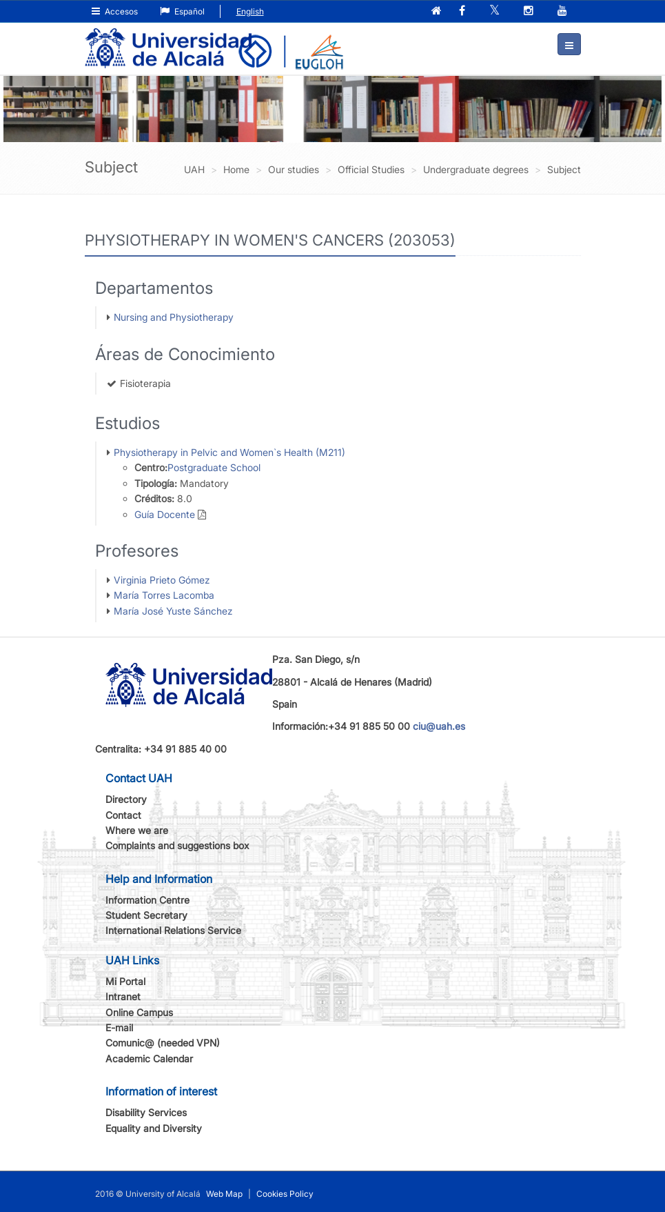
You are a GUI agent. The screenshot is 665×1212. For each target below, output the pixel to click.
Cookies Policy (285, 1194)
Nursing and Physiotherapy (174, 317)
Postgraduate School (213, 467)
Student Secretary (146, 915)
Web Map (224, 1194)
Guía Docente (164, 514)
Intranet (123, 996)
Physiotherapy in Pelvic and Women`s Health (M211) (229, 452)
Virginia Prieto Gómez (162, 580)
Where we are (136, 830)
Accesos (115, 11)
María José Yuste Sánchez (173, 611)
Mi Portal (125, 981)
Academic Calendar (149, 1058)
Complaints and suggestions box (177, 845)
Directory (126, 799)
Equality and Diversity (153, 1128)
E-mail (119, 1027)
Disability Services (146, 1112)
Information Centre (147, 900)
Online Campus (139, 1012)
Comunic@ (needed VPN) (162, 1043)
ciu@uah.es (439, 726)
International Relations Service (173, 930)
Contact (123, 815)
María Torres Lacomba (164, 595)
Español (182, 11)
